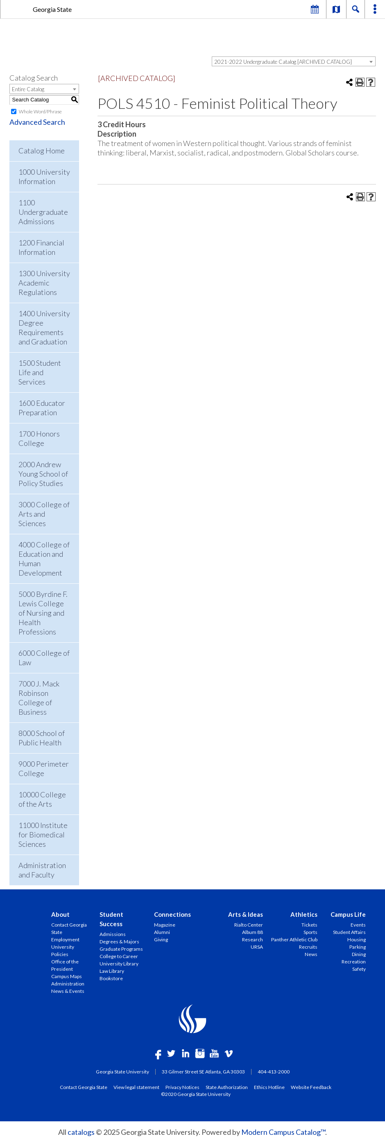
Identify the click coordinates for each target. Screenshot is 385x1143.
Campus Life (348, 914)
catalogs (81, 1131)
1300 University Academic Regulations (44, 283)
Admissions (113, 934)
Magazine (164, 925)
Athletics (303, 914)
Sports (310, 932)
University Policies (62, 950)
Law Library (112, 971)
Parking (357, 947)
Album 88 (252, 932)
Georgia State (52, 9)
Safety (359, 969)
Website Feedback (311, 1087)
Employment (65, 939)
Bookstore (111, 978)
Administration (67, 984)
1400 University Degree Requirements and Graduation (44, 327)
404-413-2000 (274, 1072)
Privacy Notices (182, 1087)
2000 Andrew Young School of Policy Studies (43, 474)
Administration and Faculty (42, 870)
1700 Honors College (39, 438)
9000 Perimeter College (43, 768)
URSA (257, 947)
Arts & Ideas (245, 914)
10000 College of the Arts (42, 799)
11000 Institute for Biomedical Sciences (43, 834)
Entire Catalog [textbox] (28, 89)
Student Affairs (349, 932)
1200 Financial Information (41, 247)
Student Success (111, 919)
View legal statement (136, 1087)
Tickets (309, 925)
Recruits (308, 947)
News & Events (67, 991)
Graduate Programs (121, 949)
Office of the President (65, 965)
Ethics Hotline (269, 1087)
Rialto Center (248, 925)
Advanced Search (37, 121)
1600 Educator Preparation (41, 407)
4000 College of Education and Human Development (44, 558)
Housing (356, 939)
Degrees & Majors (119, 941)
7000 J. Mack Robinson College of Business (38, 697)
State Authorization (227, 1087)
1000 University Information (44, 176)
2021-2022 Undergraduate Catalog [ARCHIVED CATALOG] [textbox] (283, 62)
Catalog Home (41, 150)
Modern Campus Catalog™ (283, 1131)
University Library (119, 964)
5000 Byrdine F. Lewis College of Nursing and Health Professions (43, 613)
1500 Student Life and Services (39, 372)
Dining (359, 954)
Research (252, 939)
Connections (172, 914)
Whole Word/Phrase (40, 111)
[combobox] (294, 61)
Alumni (162, 932)
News (311, 954)
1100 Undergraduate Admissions (43, 212)
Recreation (354, 962)
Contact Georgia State (69, 928)
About (60, 914)
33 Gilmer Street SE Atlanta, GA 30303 (203, 1072)
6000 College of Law (44, 657)
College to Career (119, 956)
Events (358, 925)
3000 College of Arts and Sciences (44, 514)
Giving (161, 939)
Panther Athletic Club (294, 939)
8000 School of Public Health (41, 738)
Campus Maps (66, 976)
